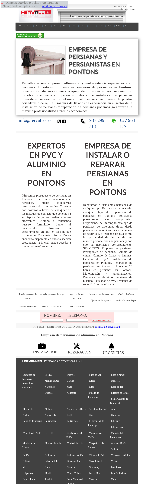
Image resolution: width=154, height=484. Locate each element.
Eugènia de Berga (119, 392)
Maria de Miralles (53, 443)
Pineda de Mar (74, 461)
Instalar (38, 25)
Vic (24, 467)
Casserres (93, 479)
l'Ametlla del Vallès (32, 433)
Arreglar (47, 25)
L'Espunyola (117, 427)
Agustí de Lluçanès (98, 409)
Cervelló (49, 433)
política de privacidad (107, 326)
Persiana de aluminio (28, 306)
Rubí (91, 386)
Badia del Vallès (75, 455)
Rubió (92, 380)
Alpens (114, 409)
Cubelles (49, 392)
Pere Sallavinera (119, 473)
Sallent (114, 449)
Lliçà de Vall (95, 374)
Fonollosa (116, 467)
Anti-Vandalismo (77, 306)
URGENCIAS (113, 350)
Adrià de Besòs (118, 443)
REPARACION (79, 350)
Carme (114, 479)
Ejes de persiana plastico (101, 300)
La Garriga (72, 421)
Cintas (74, 25)
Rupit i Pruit (29, 479)
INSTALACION (45, 350)
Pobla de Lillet (52, 461)
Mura (69, 386)
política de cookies (54, 6)
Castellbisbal (95, 461)
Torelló (48, 479)
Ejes (83, 25)
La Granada (50, 421)
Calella (70, 380)
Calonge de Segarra (32, 421)
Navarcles (50, 386)
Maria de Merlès (75, 443)
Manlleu (49, 473)
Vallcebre (71, 392)
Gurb (47, 467)
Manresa (115, 380)
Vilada (114, 461)
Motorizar (65, 25)
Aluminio (101, 25)
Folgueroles (28, 473)
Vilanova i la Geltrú (121, 455)
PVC (20, 25)
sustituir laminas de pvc (126, 300)
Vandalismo (119, 25)
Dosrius (71, 374)
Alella (26, 415)
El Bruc (48, 374)
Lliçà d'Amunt (118, 374)
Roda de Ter (117, 386)
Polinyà (26, 461)
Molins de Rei (52, 380)
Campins (115, 415)
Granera (71, 467)
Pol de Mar (94, 473)
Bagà (69, 415)
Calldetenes (50, 455)
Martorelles (28, 409)
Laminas (92, 25)
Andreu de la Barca (76, 409)
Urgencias (56, 25)
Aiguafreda (50, 415)
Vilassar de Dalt (97, 455)
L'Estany (115, 421)
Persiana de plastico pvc (52, 306)
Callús (26, 455)
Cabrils (92, 415)
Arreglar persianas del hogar (52, 294)
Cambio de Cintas (126, 294)
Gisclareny (94, 467)
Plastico (110, 25)
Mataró (48, 409)
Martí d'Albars (74, 473)
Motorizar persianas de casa (101, 294)
